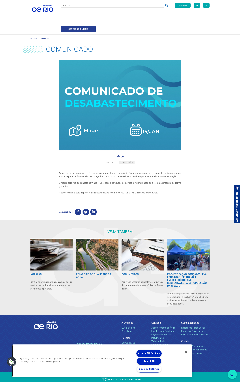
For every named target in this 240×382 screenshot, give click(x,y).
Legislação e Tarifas (161, 322)
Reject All (149, 361)
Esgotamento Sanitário (162, 318)
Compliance (127, 318)
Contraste (182, 5)
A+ (197, 5)
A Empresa (127, 310)
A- (206, 5)
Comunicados (43, 24)
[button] (12, 362)
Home (33, 24)
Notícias (126, 325)
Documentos (157, 325)
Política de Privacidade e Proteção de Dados (120, 377)
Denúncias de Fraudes (191, 340)
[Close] (185, 352)
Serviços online (192, 13)
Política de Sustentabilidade (194, 322)
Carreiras (123, 14)
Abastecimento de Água (163, 315)
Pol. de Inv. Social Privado (193, 318)
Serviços (156, 310)
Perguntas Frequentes (192, 333)
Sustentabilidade (190, 310)
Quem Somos (128, 315)
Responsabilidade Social (193, 315)
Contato (185, 328)
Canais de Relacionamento (194, 337)
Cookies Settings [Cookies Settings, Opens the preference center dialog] (149, 369)
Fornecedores (138, 14)
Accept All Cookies (149, 353)
